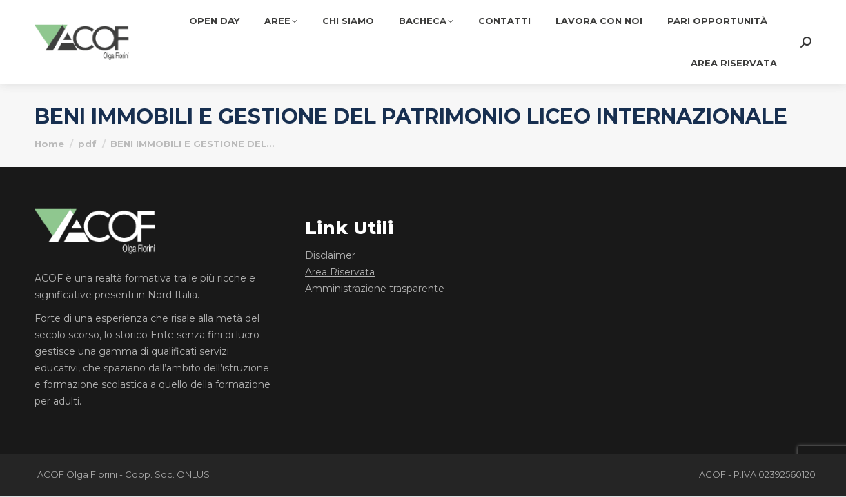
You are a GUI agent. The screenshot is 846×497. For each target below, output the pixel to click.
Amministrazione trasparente (374, 288)
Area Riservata (340, 272)
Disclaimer (330, 255)
